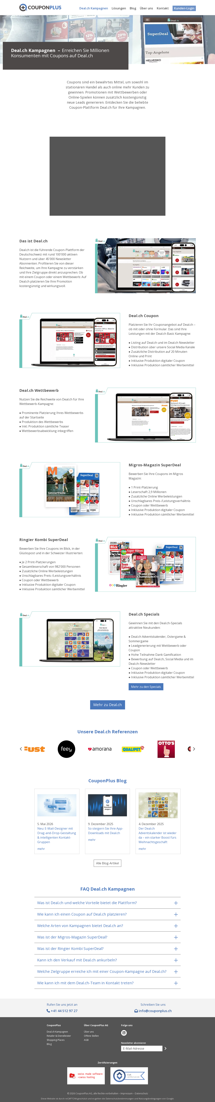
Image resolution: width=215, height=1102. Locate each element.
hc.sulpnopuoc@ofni (155, 1011)
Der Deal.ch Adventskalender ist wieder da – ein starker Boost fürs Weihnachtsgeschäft (158, 835)
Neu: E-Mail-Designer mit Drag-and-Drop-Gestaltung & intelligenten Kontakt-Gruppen (56, 835)
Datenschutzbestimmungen (120, 1098)
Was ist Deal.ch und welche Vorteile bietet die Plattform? (87, 902)
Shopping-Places (55, 1040)
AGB (86, 1040)
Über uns (146, 8)
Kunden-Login (184, 8)
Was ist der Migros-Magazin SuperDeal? (72, 937)
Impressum (127, 1093)
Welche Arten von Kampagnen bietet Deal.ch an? (80, 925)
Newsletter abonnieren (133, 1043)
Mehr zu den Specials (146, 687)
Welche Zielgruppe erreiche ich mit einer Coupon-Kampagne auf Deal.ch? (101, 971)
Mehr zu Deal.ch (107, 704)
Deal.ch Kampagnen (93, 8)
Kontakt (163, 8)
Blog (133, 8)
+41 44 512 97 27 (64, 1011)
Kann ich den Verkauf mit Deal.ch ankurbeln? (77, 960)
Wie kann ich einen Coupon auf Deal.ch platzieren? (82, 914)
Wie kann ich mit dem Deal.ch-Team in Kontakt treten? (85, 982)
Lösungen (119, 8)
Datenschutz (141, 1093)
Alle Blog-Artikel (107, 863)
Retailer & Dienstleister (59, 1035)
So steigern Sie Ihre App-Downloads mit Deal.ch (105, 830)
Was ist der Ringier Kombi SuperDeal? (70, 948)
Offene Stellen (91, 1035)
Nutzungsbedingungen (150, 1098)
